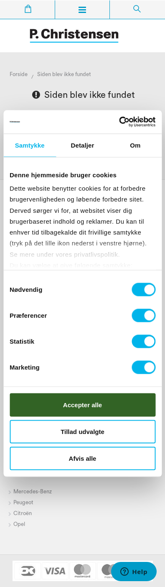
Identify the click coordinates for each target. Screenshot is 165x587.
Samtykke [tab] (30, 144)
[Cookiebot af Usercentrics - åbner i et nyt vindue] (118, 122)
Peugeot (23, 502)
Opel (19, 524)
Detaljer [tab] (82, 144)
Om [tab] (135, 144)
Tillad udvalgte (82, 431)
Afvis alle (82, 458)
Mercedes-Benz (32, 491)
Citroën (23, 513)
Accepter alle (82, 404)
